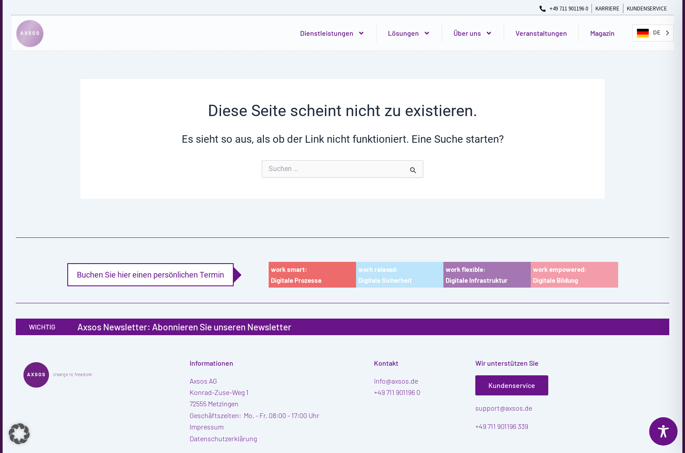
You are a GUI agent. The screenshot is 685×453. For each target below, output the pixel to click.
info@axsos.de (396, 381)
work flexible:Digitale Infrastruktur (477, 274)
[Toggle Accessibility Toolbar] (663, 431)
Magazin (602, 33)
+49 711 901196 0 (397, 392)
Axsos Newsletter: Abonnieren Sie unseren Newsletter (184, 326)
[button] (19, 434)
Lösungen (409, 33)
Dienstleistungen (332, 33)
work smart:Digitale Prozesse (296, 274)
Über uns (472, 33)
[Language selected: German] (653, 32)
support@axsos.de (503, 408)
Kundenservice (511, 385)
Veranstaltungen (541, 33)
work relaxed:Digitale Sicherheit (385, 274)
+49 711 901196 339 (501, 426)
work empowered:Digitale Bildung (559, 274)
